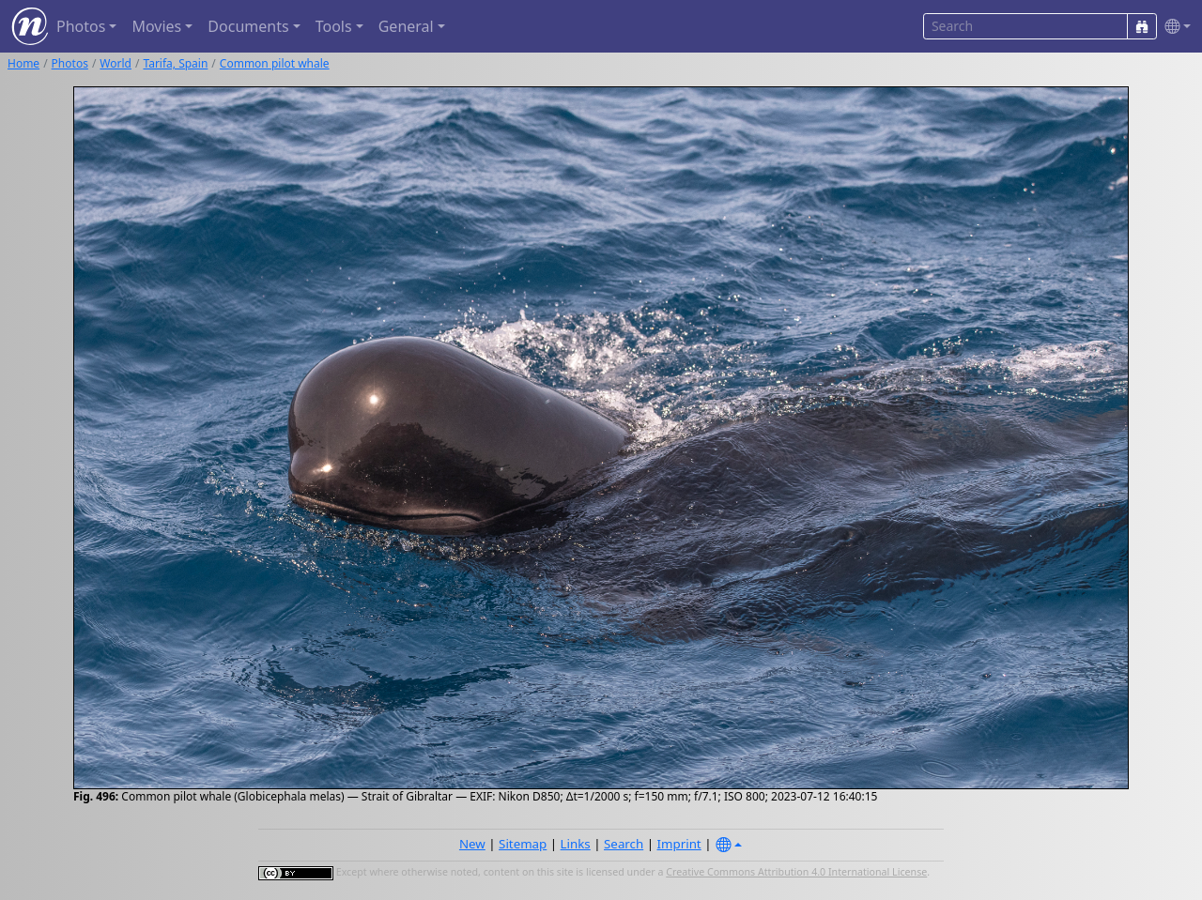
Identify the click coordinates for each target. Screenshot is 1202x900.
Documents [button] (248, 26)
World (115, 63)
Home (23, 63)
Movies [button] (156, 26)
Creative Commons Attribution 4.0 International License (796, 871)
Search (623, 843)
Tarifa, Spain (175, 63)
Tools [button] (334, 26)
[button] (1174, 26)
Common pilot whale (275, 63)
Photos (70, 63)
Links (576, 843)
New (472, 843)
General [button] (406, 26)
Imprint (679, 843)
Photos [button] (80, 26)
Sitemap (523, 843)
